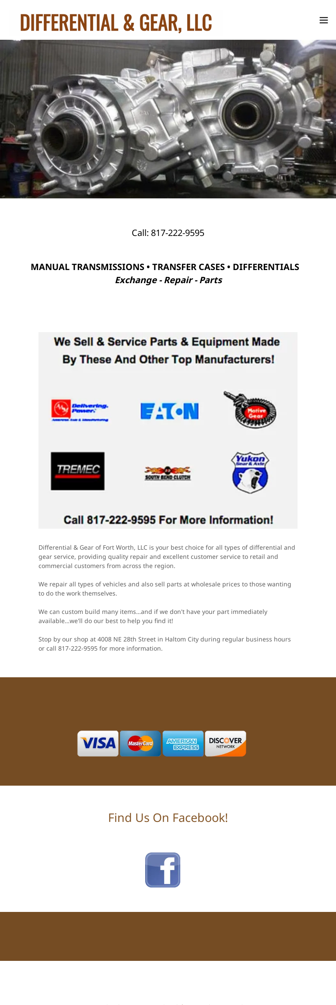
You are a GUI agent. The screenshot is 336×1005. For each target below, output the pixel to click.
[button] (323, 20)
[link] (116, 19)
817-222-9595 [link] (177, 233)
